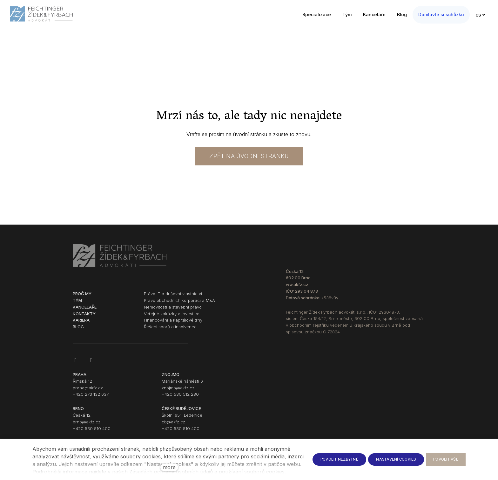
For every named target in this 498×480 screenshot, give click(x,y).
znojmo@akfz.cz (178, 390)
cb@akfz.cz (173, 425)
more (169, 467)
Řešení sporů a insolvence (170, 330)
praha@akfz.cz (88, 390)
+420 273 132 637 (91, 397)
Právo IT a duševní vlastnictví (173, 297)
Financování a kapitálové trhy (173, 323)
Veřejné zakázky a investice (171, 316)
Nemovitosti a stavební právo (173, 310)
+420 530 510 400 (92, 431)
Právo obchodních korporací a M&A (179, 303)
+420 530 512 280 (180, 397)
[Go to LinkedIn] (91, 363)
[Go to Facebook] (75, 363)
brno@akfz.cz (86, 425)
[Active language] (482, 14)
